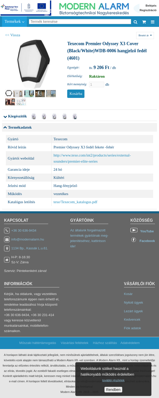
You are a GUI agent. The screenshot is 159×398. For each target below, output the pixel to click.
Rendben (113, 390)
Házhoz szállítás (105, 343)
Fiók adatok (132, 328)
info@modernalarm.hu (27, 239)
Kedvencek (132, 319)
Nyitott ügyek (133, 302)
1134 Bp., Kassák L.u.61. (29, 248)
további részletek (113, 380)
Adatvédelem (130, 343)
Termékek (14, 21)
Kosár (128, 294)
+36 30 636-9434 (24, 230)
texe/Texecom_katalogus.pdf (75, 202)
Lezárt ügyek (133, 311)
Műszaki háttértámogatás (37, 343)
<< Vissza (12, 35)
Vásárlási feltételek (74, 343)
